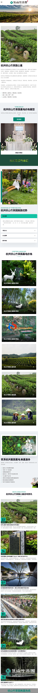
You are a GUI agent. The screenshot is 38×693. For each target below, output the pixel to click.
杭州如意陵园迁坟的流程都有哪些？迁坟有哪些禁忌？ (13, 651)
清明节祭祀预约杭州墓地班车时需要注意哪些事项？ (13, 619)
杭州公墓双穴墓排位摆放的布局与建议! (10, 525)
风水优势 (4, 216)
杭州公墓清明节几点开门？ (7, 682)
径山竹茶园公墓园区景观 (11, 283)
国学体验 (4, 240)
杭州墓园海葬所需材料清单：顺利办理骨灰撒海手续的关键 (15, 588)
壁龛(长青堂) (19, 153)
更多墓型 (19, 119)
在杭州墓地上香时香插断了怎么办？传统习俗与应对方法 (14, 556)
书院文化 (4, 230)
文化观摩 (4, 235)
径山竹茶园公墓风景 (10, 367)
